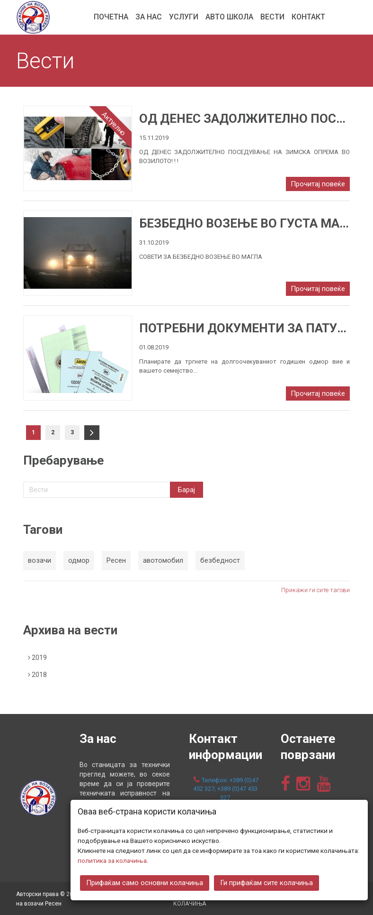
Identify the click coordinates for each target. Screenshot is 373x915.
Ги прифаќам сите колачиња (266, 882)
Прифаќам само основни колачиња (144, 882)
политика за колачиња (112, 859)
